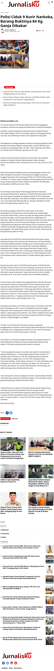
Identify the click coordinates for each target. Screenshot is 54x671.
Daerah (6, 12)
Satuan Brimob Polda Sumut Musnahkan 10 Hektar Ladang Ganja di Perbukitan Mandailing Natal (21, 628)
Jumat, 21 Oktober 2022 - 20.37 (12, 31)
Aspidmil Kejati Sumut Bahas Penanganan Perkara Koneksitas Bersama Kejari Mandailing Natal (21, 577)
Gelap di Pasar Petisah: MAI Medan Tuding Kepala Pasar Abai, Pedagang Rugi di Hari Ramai (11, 510)
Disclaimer (18, 668)
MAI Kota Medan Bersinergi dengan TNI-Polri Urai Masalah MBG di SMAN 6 (40, 454)
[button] (52, 1)
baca (38, 30)
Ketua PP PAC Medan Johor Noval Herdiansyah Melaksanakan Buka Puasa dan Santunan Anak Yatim (22, 639)
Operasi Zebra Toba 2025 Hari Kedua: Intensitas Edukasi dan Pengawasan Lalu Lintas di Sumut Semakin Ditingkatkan (12, 455)
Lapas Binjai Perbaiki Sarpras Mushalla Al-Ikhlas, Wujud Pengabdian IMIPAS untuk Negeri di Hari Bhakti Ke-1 (39, 483)
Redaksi (5, 668)
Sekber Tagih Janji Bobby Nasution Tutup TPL (9, 481)
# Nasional (4, 530)
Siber (11, 668)
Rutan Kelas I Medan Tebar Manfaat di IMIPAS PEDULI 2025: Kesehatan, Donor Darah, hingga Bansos (23, 608)
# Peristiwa (4, 534)
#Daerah (15, 419)
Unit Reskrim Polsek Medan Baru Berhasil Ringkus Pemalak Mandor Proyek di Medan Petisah (40, 510)
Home (2, 12)
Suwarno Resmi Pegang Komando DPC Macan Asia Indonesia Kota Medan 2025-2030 (21, 557)
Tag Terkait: (5, 419)
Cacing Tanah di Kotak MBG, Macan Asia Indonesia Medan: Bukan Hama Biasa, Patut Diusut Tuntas (21, 547)
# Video (3, 537)
